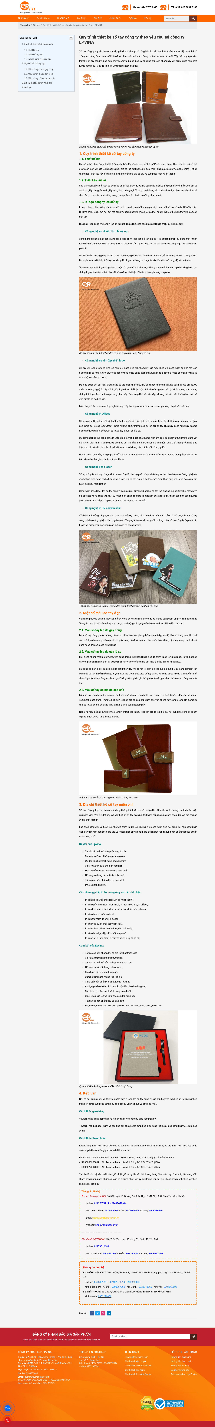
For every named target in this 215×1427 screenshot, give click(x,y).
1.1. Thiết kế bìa (31, 50)
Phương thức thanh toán (136, 1357)
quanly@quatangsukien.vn (105, 1217)
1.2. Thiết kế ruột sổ (33, 54)
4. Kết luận (27, 87)
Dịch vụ (133, 18)
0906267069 (118, 1287)
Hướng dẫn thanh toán (181, 1361)
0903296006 (133, 1282)
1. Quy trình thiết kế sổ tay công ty (38, 44)
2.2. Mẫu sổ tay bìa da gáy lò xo (38, 74)
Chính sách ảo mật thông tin (138, 1374)
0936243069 (145, 1287)
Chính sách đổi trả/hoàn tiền (138, 1365)
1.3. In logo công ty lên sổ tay (37, 59)
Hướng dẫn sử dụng (180, 1365)
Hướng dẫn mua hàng (181, 1357)
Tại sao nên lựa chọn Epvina (184, 1374)
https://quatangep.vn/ (106, 1224)
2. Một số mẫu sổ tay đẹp (33, 63)
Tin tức (98, 18)
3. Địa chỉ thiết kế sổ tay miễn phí (37, 83)
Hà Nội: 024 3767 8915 (145, 7)
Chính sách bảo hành (135, 1370)
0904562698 (170, 1287)
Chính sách (115, 18)
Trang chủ (23, 18)
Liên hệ (147, 18)
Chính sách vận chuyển (135, 1361)
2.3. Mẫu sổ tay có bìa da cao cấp (39, 78)
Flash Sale (63, 18)
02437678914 (117, 1282)
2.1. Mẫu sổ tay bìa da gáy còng (38, 69)
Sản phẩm (42, 18)
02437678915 (100, 1282)
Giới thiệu (81, 18)
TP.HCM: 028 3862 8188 (184, 7)
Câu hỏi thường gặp (180, 1370)
